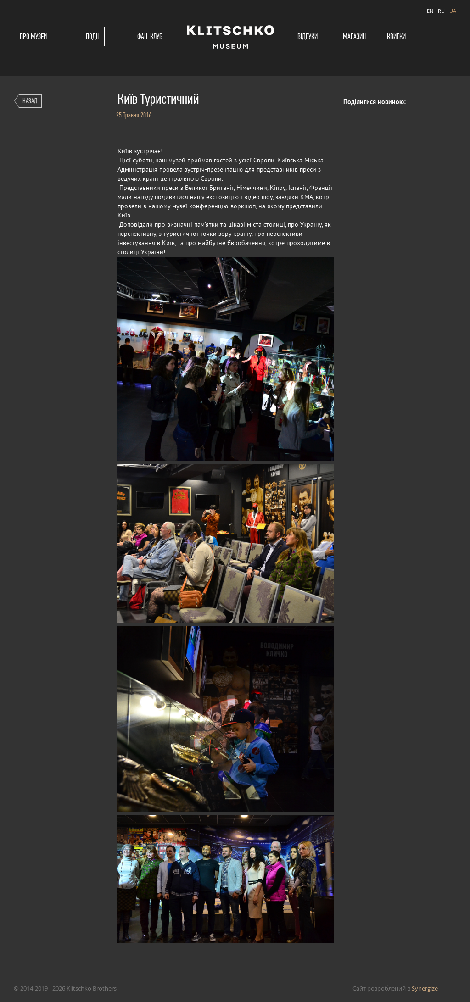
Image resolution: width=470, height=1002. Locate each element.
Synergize (425, 988)
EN (430, 10)
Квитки (396, 36)
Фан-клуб (149, 36)
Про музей (33, 36)
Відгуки (307, 36)
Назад (29, 100)
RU (441, 10)
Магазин (354, 36)
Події (92, 36)
